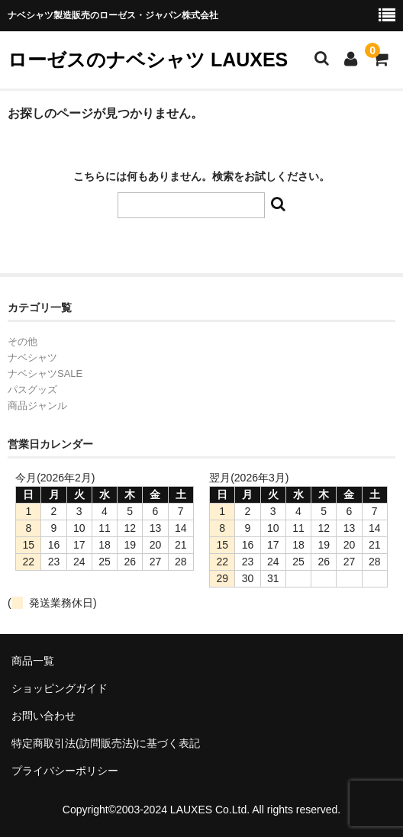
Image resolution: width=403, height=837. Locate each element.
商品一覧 (32, 661)
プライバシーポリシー (64, 771)
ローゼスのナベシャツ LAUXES (148, 59)
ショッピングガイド (59, 688)
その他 (22, 341)
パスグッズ (32, 389)
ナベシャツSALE (45, 373)
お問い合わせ (43, 716)
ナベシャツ (32, 357)
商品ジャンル (37, 405)
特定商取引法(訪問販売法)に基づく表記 (105, 743)
